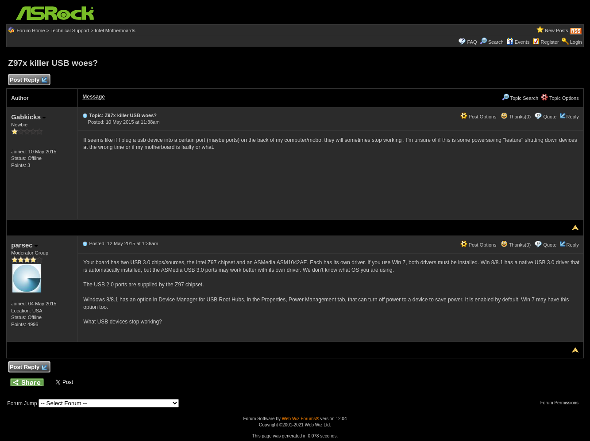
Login (576, 42)
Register (550, 42)
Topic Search (520, 98)
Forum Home (30, 30)
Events (518, 42)
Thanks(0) (516, 116)
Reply (573, 116)
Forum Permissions (561, 402)
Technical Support (69, 30)
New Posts (556, 30)
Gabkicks (28, 117)
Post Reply (28, 80)
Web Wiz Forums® (300, 418)
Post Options (478, 116)
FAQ (472, 42)
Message (93, 97)
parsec (24, 245)
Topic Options (560, 98)
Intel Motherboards (115, 30)
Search (496, 42)
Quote (549, 116)
